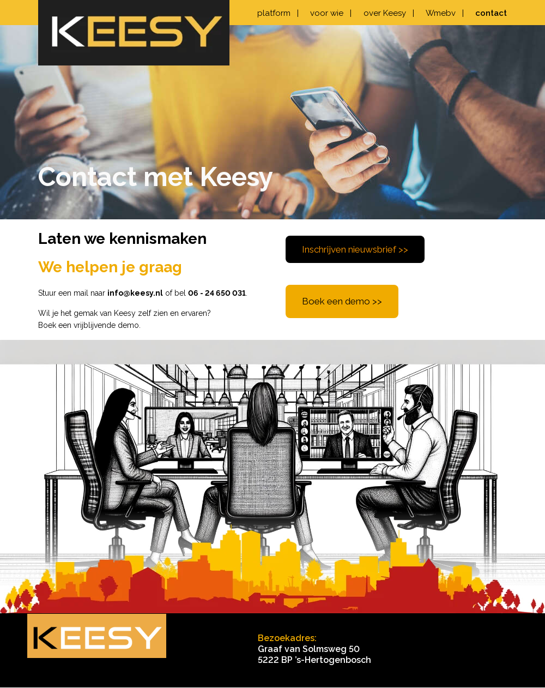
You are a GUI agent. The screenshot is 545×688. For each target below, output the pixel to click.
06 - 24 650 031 (217, 293)
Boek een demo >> (342, 301)
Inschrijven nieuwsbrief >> (355, 249)
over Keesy (389, 13)
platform (278, 13)
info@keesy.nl (135, 293)
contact (491, 13)
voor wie (331, 13)
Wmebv (445, 13)
